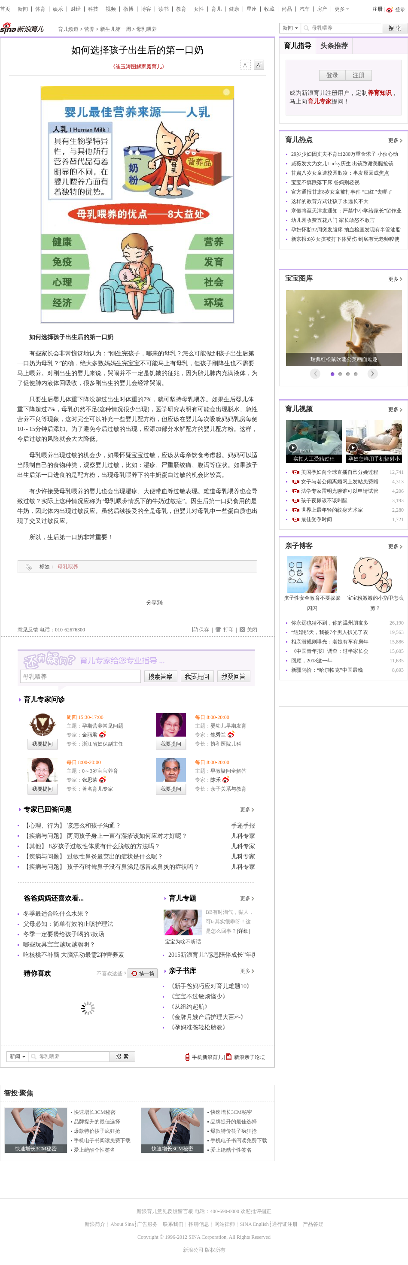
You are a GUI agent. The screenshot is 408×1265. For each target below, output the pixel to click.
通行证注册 (285, 1224)
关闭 (252, 630)
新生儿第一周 (115, 29)
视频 (111, 9)
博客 (146, 9)
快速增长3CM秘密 (95, 1112)
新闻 (23, 9)
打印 (228, 630)
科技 (93, 9)
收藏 (269, 9)
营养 (89, 29)
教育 (181, 9)
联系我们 (173, 1224)
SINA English (254, 1224)
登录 (332, 75)
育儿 (216, 9)
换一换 (143, 973)
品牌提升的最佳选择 (97, 1122)
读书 (163, 9)
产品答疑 (313, 1224)
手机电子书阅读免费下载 (102, 1141)
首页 (5, 9)
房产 (322, 9)
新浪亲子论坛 (249, 1057)
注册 (377, 9)
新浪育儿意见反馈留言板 (165, 1211)
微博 (128, 9)
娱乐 (58, 9)
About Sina (122, 1224)
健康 (234, 9)
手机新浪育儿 (207, 1057)
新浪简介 (95, 1224)
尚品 (287, 9)
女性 (199, 9)
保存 (204, 630)
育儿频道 (68, 29)
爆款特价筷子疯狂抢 (97, 1131)
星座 (252, 9)
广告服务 (147, 1224)
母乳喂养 (146, 29)
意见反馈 (28, 630)
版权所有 (215, 1250)
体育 (40, 9)
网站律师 (224, 1224)
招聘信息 (199, 1224)
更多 (340, 9)
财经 (75, 9)
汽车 (304, 9)
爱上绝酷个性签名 (94, 1150)
